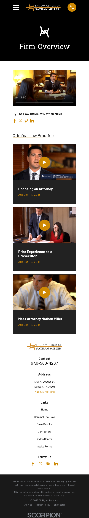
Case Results (44, 424)
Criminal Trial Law (44, 416)
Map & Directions (44, 391)
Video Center (44, 439)
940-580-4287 (44, 364)
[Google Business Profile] (48, 464)
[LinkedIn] (56, 464)
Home (44, 409)
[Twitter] (41, 464)
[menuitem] (27, 505)
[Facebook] (33, 464)
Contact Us (44, 431)
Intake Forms (44, 446)
